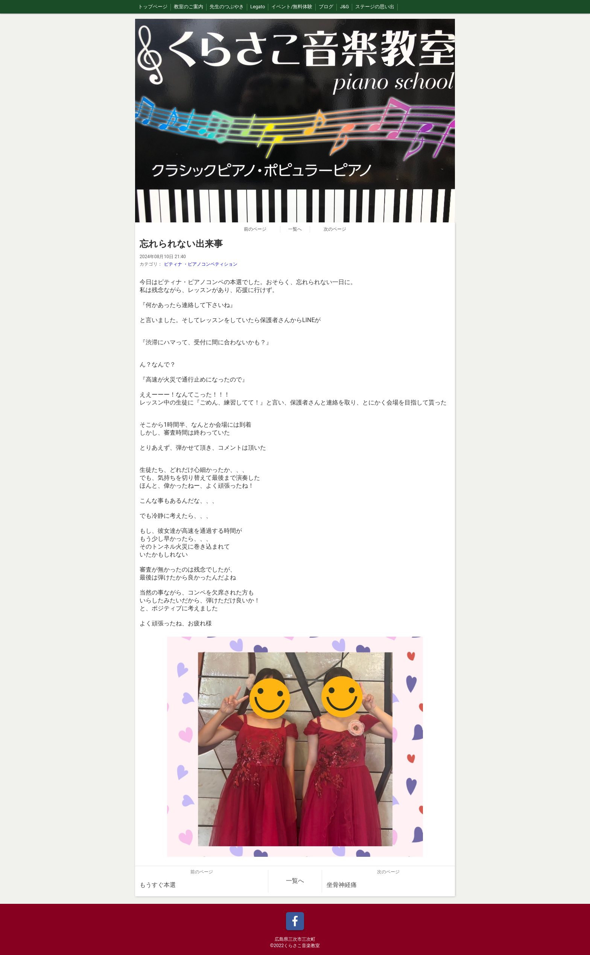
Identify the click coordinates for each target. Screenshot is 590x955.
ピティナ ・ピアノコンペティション (200, 264)
